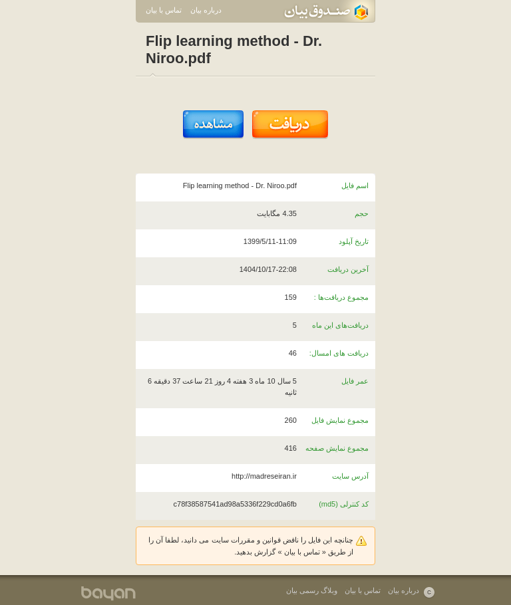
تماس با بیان (164, 10)
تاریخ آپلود (354, 241)
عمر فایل (355, 381)
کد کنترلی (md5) (344, 504)
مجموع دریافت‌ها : (341, 297)
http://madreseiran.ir (264, 476)
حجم (362, 213)
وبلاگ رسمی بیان (311, 590)
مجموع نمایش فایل (340, 420)
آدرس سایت (350, 476)
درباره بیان (206, 10)
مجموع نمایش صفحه (337, 448)
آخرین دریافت (348, 269)
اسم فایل (355, 185)
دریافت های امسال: (339, 353)
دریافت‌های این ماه (340, 325)
